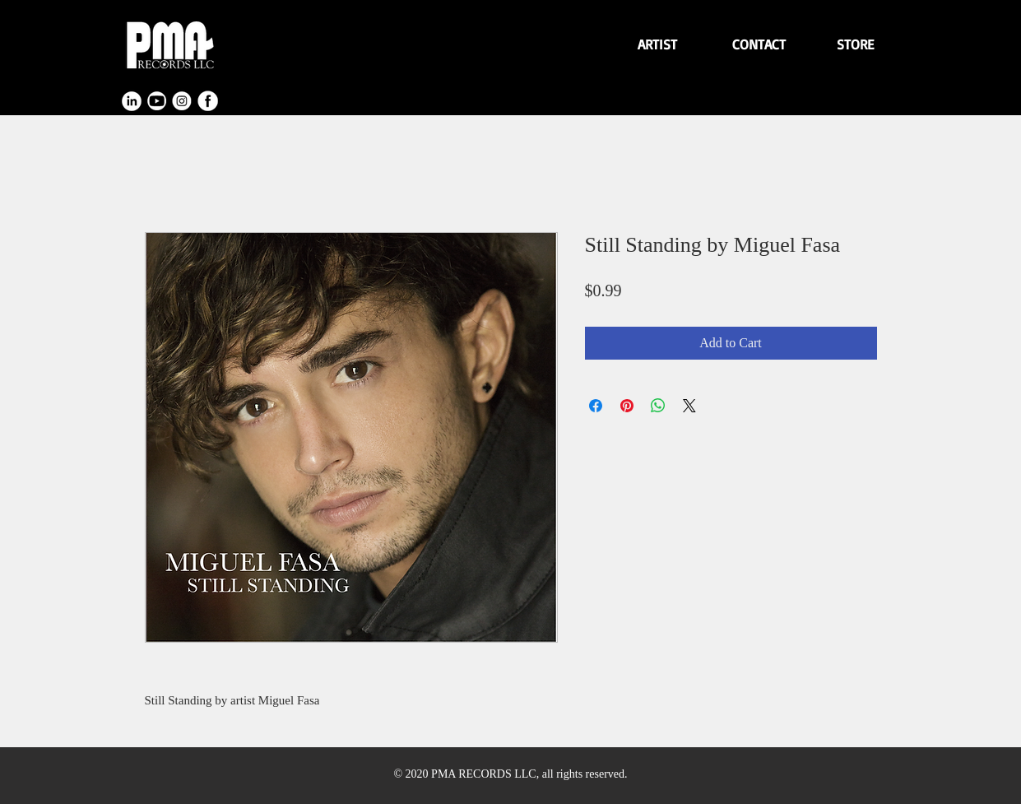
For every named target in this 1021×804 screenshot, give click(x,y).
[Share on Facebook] (596, 406)
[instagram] (182, 101)
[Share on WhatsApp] (658, 406)
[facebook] (208, 101)
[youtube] (157, 101)
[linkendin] (131, 101)
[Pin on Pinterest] (627, 406)
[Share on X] (689, 406)
